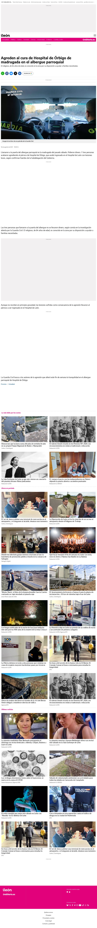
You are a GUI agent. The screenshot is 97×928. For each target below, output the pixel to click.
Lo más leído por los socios (11, 413)
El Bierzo (49, 39)
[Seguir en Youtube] (80, 905)
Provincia (3, 384)
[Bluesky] (11, 73)
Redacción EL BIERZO (55, 483)
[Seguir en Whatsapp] (85, 905)
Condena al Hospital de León (69, 2)
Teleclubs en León (26, 2)
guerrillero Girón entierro (89, 2)
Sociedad (26, 39)
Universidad (41, 39)
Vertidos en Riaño (46, 2)
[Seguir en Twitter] (70, 905)
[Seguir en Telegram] (74, 905)
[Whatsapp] (2, 73)
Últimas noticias (7, 709)
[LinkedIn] (19, 73)
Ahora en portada (7, 488)
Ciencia (33, 39)
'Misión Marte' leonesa (17, 2)
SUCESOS (60, 2)
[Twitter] (15, 73)
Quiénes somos (48, 912)
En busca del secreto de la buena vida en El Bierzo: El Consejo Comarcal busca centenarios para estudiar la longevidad (70, 665)
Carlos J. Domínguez (7, 448)
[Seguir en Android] (67, 892)
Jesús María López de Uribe (9, 596)
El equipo (48, 915)
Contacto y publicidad (48, 923)
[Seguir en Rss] (88, 905)
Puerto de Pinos (54, 2)
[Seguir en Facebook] (72, 905)
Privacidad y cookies (48, 918)
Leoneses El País (79, 2)
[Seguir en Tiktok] (83, 905)
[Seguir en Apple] (69, 892)
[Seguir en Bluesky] (67, 905)
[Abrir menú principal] (95, 35)
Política (13, 39)
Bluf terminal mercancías (36, 2)
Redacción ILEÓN (54, 448)
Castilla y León (58, 39)
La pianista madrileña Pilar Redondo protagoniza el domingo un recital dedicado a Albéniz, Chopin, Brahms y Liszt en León (23, 743)
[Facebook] (7, 73)
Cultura (19, 39)
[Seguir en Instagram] (77, 905)
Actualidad (5, 39)
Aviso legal (48, 921)
